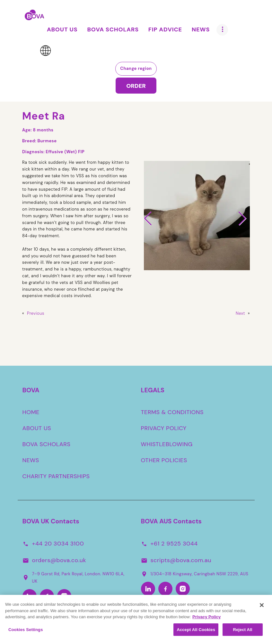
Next (240, 313)
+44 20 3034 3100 (58, 543)
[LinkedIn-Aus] (148, 589)
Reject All (242, 631)
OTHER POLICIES (164, 460)
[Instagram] (64, 596)
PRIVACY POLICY (164, 428)
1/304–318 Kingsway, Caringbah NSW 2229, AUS (195, 573)
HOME (31, 412)
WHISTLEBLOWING (167, 444)
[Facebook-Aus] (165, 589)
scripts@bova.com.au (181, 560)
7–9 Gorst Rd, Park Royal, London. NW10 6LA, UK (73, 577)
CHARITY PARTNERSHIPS (56, 476)
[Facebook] (47, 596)
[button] (148, 219)
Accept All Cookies (196, 631)
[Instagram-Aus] (183, 589)
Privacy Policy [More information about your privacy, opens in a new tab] (206, 619)
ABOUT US (36, 428)
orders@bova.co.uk (59, 560)
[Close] (262, 607)
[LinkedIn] (29, 596)
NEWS (30, 460)
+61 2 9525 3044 (174, 543)
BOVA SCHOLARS (46, 444)
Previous (35, 313)
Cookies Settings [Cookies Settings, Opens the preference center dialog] (25, 631)
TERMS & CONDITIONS (172, 412)
